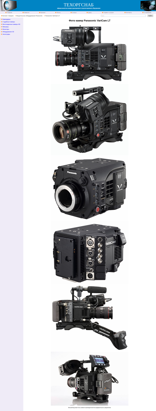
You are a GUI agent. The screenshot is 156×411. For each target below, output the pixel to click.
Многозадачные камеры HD (11, 24)
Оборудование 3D (8, 31)
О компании (147, 12)
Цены (90, 12)
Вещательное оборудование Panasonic (29, 16)
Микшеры (5, 27)
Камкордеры (6, 19)
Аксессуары (6, 34)
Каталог (43, 12)
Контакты (129, 12)
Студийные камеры (8, 22)
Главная (9, 12)
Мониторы (5, 29)
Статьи (74, 12)
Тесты (58, 12)
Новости (26, 12)
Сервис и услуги (108, 12)
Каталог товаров (7, 16)
